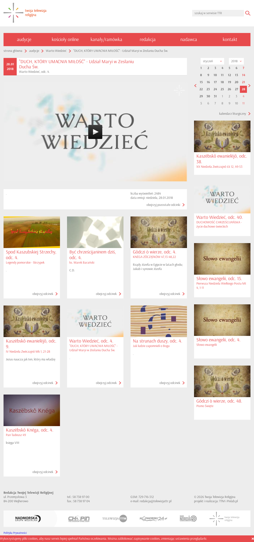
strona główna (13, 51)
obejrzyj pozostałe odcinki (163, 205)
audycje (24, 39)
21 (243, 82)
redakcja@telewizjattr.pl (155, 501)
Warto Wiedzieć (56, 51)
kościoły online (65, 39)
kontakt (230, 39)
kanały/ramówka (106, 39)
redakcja (148, 39)
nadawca (188, 39)
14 (243, 75)
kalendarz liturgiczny (232, 114)
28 (243, 89)
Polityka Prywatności (15, 533)
